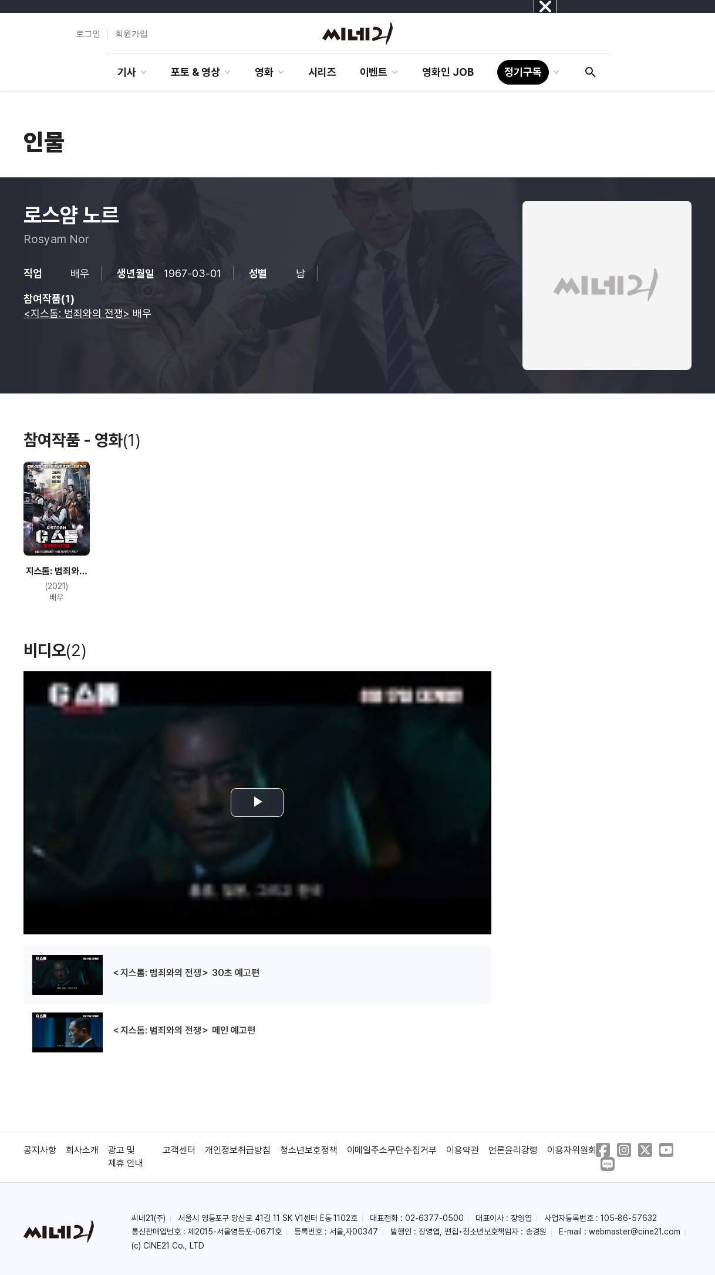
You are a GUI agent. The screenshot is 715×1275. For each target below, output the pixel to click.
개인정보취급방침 (238, 1150)
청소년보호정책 (309, 1150)
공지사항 (39, 1150)
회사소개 (82, 1150)
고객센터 (179, 1150)
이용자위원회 (571, 1150)
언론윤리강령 (513, 1150)
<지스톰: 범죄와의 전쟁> (76, 313)
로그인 (88, 33)
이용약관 (462, 1150)
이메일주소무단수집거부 (392, 1150)
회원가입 (131, 33)
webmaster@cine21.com (634, 1231)
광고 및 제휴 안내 (125, 1157)
